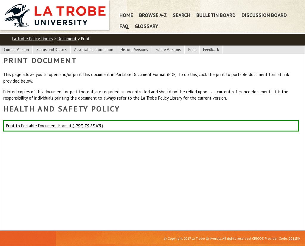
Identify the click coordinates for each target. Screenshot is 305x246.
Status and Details (51, 49)
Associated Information (93, 49)
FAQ (124, 26)
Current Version (16, 49)
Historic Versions (134, 49)
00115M (295, 238)
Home (126, 15)
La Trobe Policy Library (32, 38)
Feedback (211, 49)
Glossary (146, 26)
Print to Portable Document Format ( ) (54, 126)
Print (192, 49)
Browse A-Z (153, 15)
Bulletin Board (216, 15)
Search (181, 15)
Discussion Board (264, 15)
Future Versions (168, 49)
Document (67, 38)
